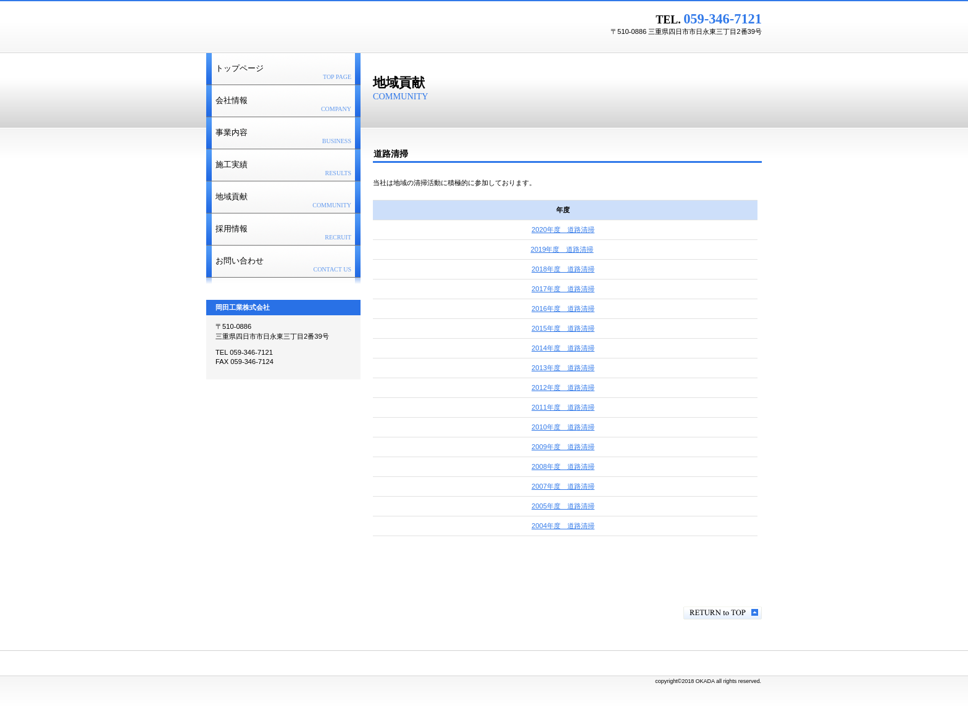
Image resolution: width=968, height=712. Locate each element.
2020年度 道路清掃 (563, 229)
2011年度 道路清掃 (563, 407)
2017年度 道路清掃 (563, 288)
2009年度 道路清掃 (563, 446)
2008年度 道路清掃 (563, 466)
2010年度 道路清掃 (563, 427)
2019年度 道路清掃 (562, 249)
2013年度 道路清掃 (563, 367)
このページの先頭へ (722, 612)
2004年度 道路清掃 (563, 525)
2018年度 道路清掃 (563, 269)
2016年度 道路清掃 (563, 308)
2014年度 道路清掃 (563, 348)
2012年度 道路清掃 (563, 387)
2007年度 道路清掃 (563, 486)
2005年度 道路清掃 (563, 506)
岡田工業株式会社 (360, 25)
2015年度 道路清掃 (563, 328)
